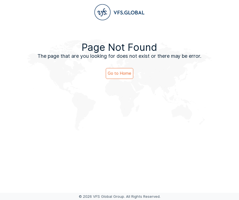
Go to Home (119, 73)
